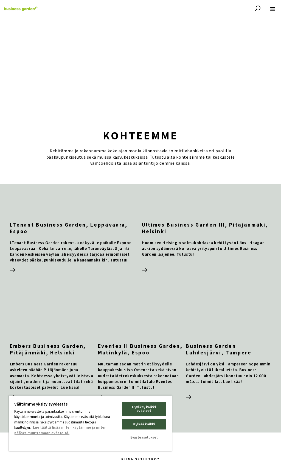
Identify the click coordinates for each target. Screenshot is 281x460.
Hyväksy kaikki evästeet (144, 409)
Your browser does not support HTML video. (140, 66)
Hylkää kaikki (144, 424)
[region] (90, 423)
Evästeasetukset (144, 437)
